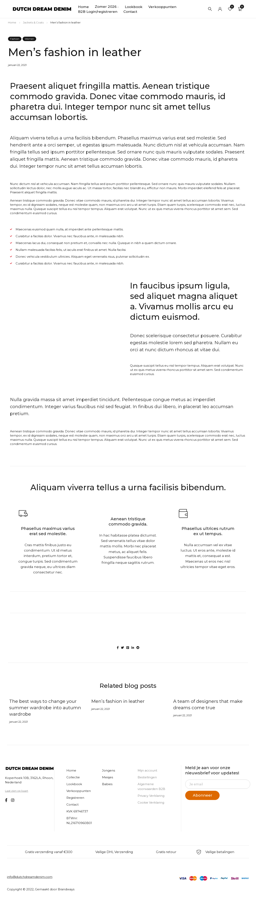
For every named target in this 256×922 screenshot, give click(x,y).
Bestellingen (147, 777)
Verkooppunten (78, 791)
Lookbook (74, 784)
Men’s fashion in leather (119, 701)
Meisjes (107, 777)
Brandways (66, 889)
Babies (107, 784)
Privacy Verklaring (151, 796)
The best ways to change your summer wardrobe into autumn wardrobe (45, 707)
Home (12, 22)
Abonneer (203, 795)
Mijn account (147, 770)
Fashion (14, 38)
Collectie (73, 777)
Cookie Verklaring (151, 802)
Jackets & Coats (33, 22)
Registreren (75, 798)
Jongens (108, 770)
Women (29, 38)
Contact (72, 804)
